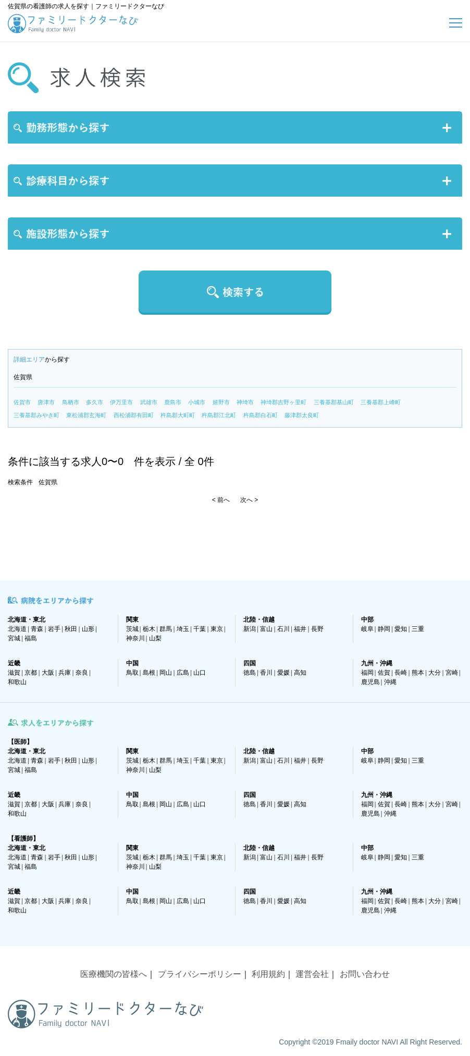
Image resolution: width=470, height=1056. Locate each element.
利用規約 (268, 974)
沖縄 (390, 682)
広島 (183, 672)
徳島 (249, 672)
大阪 (48, 672)
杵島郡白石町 (260, 415)
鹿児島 (370, 682)
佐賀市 (22, 402)
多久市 (94, 402)
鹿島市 (172, 402)
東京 (217, 629)
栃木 (149, 629)
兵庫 (64, 672)
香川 (266, 672)
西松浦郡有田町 (134, 415)
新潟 (249, 629)
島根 (149, 672)
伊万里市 (121, 402)
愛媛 (283, 672)
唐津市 (46, 402)
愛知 (400, 629)
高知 (300, 672)
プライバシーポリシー (199, 974)
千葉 (199, 629)
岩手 (54, 629)
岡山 (165, 672)
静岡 (384, 629)
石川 (283, 629)
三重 (418, 629)
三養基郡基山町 (334, 402)
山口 (199, 672)
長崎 (400, 672)
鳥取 (132, 672)
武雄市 (148, 402)
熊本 (418, 672)
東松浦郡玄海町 (86, 415)
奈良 (82, 672)
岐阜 (367, 629)
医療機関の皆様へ (113, 974)
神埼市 (245, 402)
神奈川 (135, 638)
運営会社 (312, 974)
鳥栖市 (70, 402)
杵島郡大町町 (177, 415)
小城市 (196, 402)
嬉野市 (221, 402)
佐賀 (384, 672)
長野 (317, 629)
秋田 (71, 629)
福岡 (367, 672)
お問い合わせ (365, 974)
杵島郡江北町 (219, 415)
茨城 (132, 629)
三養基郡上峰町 (381, 402)
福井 (300, 629)
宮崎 (452, 672)
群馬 (165, 629)
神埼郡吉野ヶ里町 (283, 402)
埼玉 (183, 629)
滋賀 (14, 672)
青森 (37, 629)
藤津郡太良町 (302, 415)
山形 (88, 629)
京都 (30, 672)
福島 (30, 638)
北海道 (17, 629)
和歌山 (17, 682)
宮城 (14, 638)
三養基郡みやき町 (36, 415)
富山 (266, 629)
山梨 (155, 638)
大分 (434, 672)
